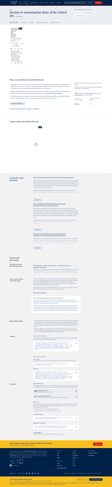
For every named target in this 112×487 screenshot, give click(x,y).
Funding (74, 460)
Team (74, 463)
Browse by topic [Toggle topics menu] (34, 2)
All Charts (24, 22)
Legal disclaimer (81, 476)
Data (41, 2)
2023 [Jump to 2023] (76, 68)
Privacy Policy (49, 484)
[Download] (71, 73)
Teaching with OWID (61, 471)
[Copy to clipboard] (74, 343)
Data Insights (91, 458)
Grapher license (90, 476)
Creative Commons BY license (45, 330)
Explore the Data (14, 22)
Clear (99, 37)
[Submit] (84, 2)
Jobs (74, 465)
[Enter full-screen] (77, 73)
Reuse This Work (55, 22)
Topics (58, 456)
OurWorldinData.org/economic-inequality (67, 71)
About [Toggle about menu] (59, 2)
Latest (58, 466)
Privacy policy (67, 476)
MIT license (13, 458)
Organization (75, 458)
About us (75, 456)
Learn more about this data (43, 71)
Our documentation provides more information (50, 407)
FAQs (31, 22)
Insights (46, 2)
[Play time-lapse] (12, 68)
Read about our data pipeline (40, 292)
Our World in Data (13, 2)
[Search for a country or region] (90, 31)
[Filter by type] (90, 43)
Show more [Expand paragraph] (37, 199)
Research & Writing (92, 456)
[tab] (14, 34)
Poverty (77, 12)
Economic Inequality (87, 12)
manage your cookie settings (59, 484)
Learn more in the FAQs (17, 103)
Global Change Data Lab (30, 454)
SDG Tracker (59, 468)
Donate (98, 2)
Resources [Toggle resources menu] (52, 2)
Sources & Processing (42, 22)
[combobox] (75, 2)
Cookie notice (74, 476)
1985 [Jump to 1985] (15, 68)
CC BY (76, 71)
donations (29, 481)
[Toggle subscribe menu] (90, 2)
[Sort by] (89, 34)
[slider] (19, 68)
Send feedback (98, 476)
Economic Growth (80, 15)
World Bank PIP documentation (55, 93)
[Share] (74, 73)
